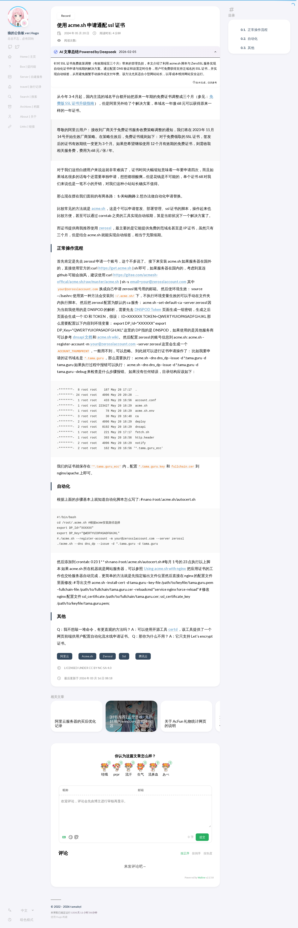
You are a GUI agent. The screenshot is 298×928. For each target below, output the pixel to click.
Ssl (124, 657)
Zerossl (107, 657)
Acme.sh (87, 657)
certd (173, 630)
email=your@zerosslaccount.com (158, 282)
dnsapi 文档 (82, 337)
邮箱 (141, 790)
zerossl (105, 228)
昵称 (65, 790)
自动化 (253, 38)
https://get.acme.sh (114, 268)
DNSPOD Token (148, 310)
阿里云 (64, 657)
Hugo (59, 917)
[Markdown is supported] (64, 837)
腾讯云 (143, 657)
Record (65, 15)
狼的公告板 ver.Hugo (23, 33)
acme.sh (98, 209)
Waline (201, 878)
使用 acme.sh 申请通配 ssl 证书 (91, 25)
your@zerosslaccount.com (112, 344)
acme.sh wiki (107, 337)
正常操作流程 (258, 30)
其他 (251, 48)
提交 (202, 837)
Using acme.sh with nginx (165, 569)
